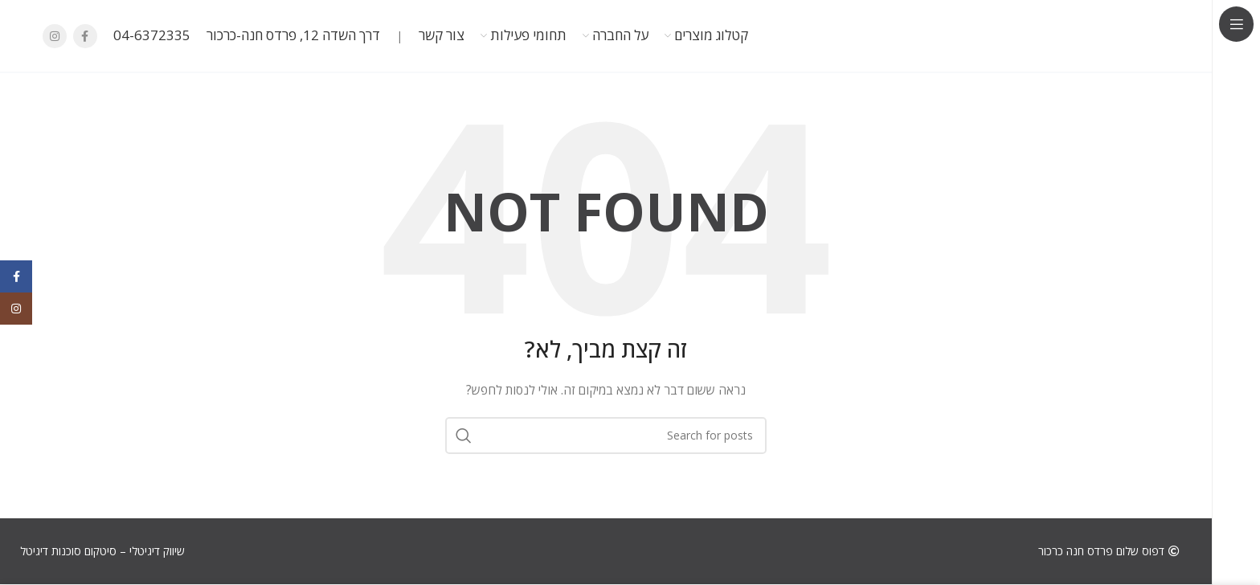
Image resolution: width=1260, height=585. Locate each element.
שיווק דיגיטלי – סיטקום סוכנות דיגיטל (102, 550)
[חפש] (606, 435)
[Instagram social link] (55, 36)
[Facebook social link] (85, 36)
